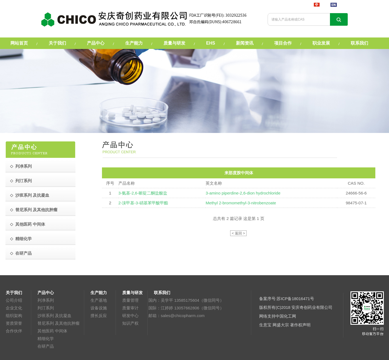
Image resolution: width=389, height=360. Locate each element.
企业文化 (14, 308)
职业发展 (321, 43)
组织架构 (14, 315)
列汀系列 (45, 308)
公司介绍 (14, 300)
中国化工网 (286, 316)
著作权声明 (300, 325)
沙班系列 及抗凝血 (54, 315)
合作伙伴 (14, 331)
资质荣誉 (14, 323)
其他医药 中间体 (52, 331)
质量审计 (130, 308)
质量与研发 (174, 43)
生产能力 (134, 43)
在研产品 (45, 346)
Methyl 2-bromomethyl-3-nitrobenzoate (241, 203)
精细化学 (45, 338)
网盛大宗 (281, 325)
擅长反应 (98, 315)
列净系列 (45, 300)
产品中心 (95, 43)
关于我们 (57, 43)
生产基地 (98, 300)
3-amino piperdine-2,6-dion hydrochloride (243, 193)
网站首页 (19, 43)
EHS (210, 43)
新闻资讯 (244, 43)
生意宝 (265, 325)
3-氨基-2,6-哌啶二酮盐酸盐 (142, 193)
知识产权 (130, 323)
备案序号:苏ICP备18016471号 (286, 298)
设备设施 (98, 308)
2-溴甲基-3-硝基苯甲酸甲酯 (143, 203)
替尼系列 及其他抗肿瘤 (58, 323)
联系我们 (359, 43)
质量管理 (130, 300)
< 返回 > (238, 233)
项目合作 (283, 43)
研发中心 (130, 315)
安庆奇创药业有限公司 (311, 307)
